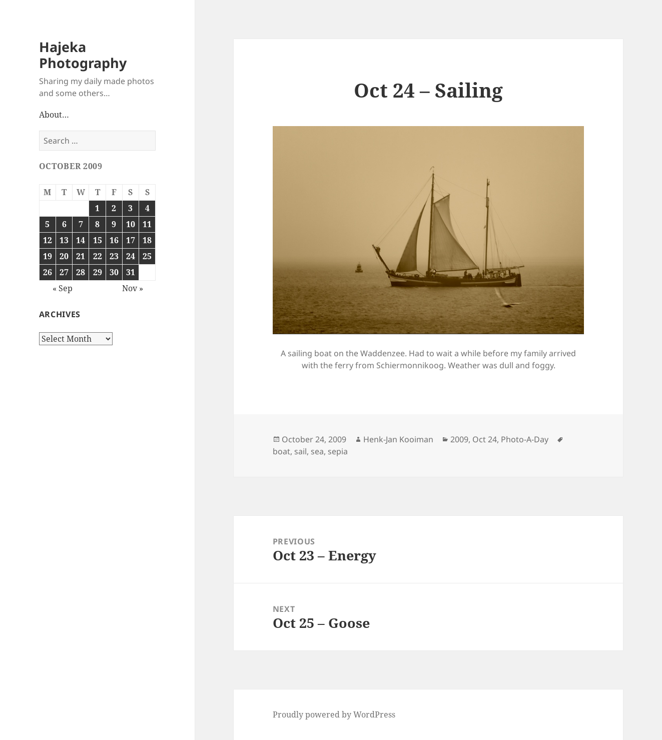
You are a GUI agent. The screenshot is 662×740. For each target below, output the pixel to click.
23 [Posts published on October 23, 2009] (114, 256)
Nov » (132, 288)
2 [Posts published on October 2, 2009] (114, 208)
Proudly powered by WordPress (334, 714)
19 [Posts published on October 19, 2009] (47, 256)
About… (54, 114)
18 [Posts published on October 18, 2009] (147, 240)
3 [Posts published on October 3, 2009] (130, 208)
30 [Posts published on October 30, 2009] (114, 272)
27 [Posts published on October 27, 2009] (64, 272)
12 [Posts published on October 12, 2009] (47, 240)
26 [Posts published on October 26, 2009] (47, 272)
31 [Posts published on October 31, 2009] (130, 272)
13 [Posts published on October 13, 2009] (64, 240)
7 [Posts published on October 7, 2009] (81, 224)
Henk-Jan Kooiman (398, 439)
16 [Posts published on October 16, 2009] (114, 240)
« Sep (63, 288)
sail (300, 451)
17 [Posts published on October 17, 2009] (130, 240)
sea (317, 451)
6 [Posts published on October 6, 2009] (64, 224)
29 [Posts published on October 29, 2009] (97, 272)
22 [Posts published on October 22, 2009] (97, 256)
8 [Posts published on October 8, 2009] (97, 224)
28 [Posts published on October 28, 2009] (80, 272)
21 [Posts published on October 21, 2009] (80, 256)
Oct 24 (484, 439)
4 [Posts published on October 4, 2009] (147, 208)
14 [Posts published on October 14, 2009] (80, 240)
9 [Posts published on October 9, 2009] (114, 224)
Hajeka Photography (83, 55)
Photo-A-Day (524, 439)
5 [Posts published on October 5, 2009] (47, 224)
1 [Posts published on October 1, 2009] (97, 208)
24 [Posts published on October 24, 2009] (130, 256)
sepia (338, 451)
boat (281, 451)
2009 (459, 439)
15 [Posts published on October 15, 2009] (97, 240)
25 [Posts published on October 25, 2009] (147, 256)
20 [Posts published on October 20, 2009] (64, 256)
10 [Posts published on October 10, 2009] (130, 224)
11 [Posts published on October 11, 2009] (147, 224)
